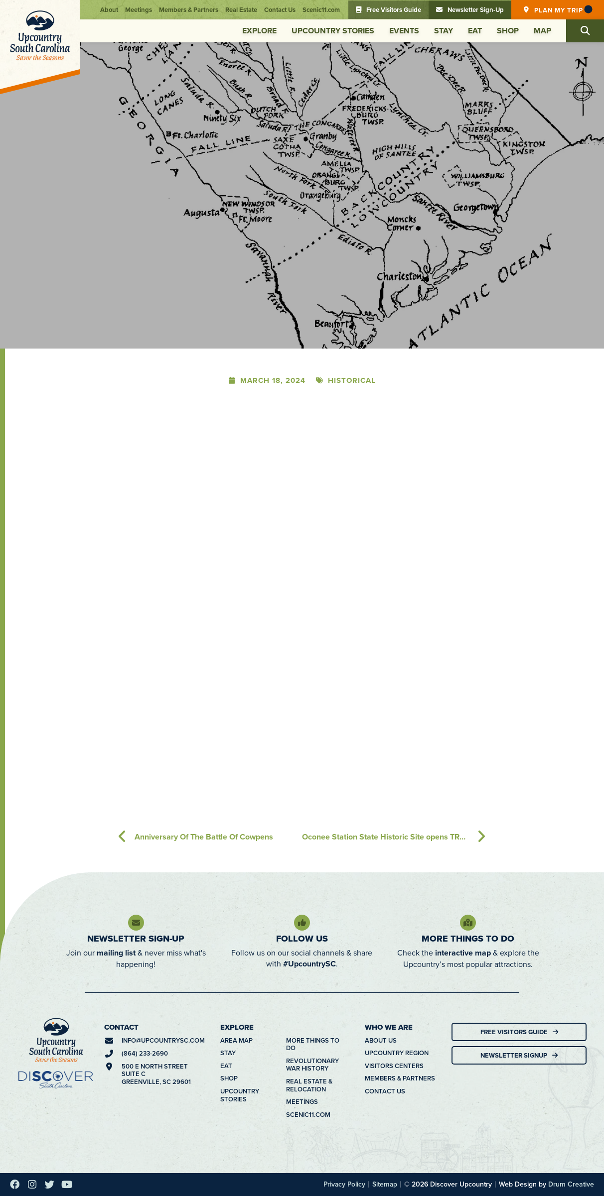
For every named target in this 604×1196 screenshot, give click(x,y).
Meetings (138, 9)
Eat (475, 30)
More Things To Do (468, 938)
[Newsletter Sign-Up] (136, 923)
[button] (585, 30)
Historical (352, 380)
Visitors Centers (394, 1066)
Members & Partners (188, 9)
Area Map (236, 1041)
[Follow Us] (302, 923)
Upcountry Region (397, 1053)
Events (404, 30)
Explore (259, 30)
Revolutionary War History (312, 1065)
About (109, 9)
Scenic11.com (321, 9)
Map (542, 30)
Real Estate (241, 9)
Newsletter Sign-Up (135, 938)
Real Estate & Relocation (309, 1085)
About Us (381, 1041)
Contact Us (280, 9)
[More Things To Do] (468, 923)
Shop (508, 30)
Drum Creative (571, 1184)
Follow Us (302, 938)
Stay (443, 30)
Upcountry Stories (333, 30)
